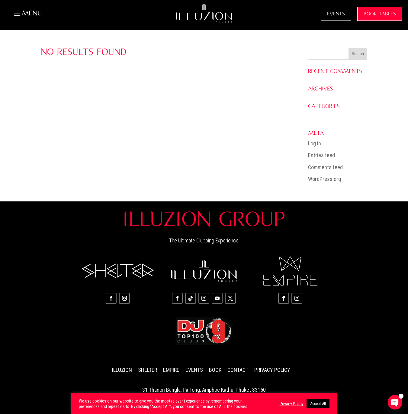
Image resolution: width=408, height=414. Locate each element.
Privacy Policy (272, 370)
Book (215, 370)
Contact (237, 370)
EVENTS (336, 13)
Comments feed (325, 167)
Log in (314, 143)
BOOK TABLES (380, 13)
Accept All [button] (318, 403)
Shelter (147, 370)
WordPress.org (324, 179)
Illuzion (122, 370)
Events (194, 370)
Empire (171, 370)
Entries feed (321, 155)
